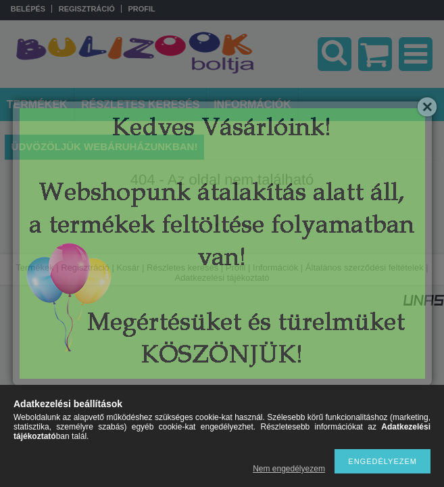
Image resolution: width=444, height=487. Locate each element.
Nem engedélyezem (289, 468)
